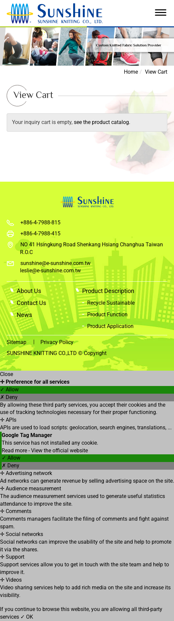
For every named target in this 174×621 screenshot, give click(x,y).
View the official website (59, 450)
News (24, 314)
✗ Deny (9, 397)
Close (6, 374)
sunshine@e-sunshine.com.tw (55, 263)
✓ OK (26, 617)
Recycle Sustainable (111, 303)
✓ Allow (9, 389)
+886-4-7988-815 (40, 222)
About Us (29, 290)
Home (131, 72)
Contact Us (31, 302)
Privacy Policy (56, 342)
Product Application (110, 326)
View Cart (156, 72)
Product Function (107, 314)
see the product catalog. (101, 122)
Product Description (108, 290)
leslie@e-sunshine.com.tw (50, 270)
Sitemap (16, 342)
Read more (15, 450)
